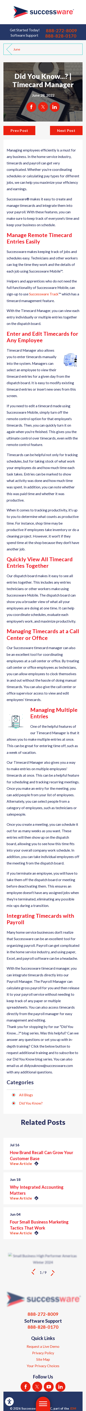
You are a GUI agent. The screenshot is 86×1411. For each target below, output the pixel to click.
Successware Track (43, 294)
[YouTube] (49, 1387)
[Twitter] (37, 1387)
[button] (9, 1401)
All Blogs (26, 1095)
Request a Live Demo (43, 1346)
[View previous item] (33, 1272)
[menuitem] (43, 1346)
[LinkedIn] (60, 1387)
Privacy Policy (43, 1353)
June (16, 49)
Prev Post (19, 130)
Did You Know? (31, 1103)
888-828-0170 (60, 36)
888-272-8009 (61, 30)
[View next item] (52, 1272)
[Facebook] (26, 1387)
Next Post (66, 130)
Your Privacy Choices (43, 1366)
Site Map (43, 1359)
